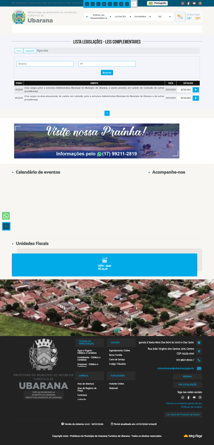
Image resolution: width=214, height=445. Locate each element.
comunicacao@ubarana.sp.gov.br (175, 368)
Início (18, 50)
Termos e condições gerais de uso (184, 403)
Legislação (29, 50)
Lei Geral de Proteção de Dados (183, 414)
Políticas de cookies (191, 407)
